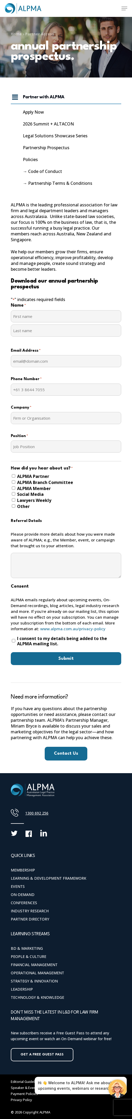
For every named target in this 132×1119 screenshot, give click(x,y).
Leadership (22, 989)
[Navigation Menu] (124, 8)
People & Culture (28, 956)
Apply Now (33, 112)
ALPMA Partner (33, 476)
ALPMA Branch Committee (45, 482)
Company (21, 407)
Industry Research (30, 910)
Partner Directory (30, 919)
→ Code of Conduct (42, 171)
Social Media (30, 494)
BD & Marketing (27, 948)
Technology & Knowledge (37, 997)
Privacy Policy (21, 1099)
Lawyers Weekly (34, 500)
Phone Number (26, 379)
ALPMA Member (34, 488)
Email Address (25, 350)
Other (23, 506)
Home (16, 33)
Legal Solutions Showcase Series (55, 136)
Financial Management (34, 964)
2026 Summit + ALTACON (48, 124)
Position (19, 436)
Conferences (24, 902)
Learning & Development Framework (48, 878)
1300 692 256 (36, 813)
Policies (30, 159)
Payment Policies (24, 1093)
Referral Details (26, 521)
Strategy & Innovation (34, 981)
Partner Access (39, 33)
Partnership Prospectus (46, 148)
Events (18, 886)
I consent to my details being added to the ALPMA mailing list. (62, 641)
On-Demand (22, 894)
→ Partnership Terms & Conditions (57, 183)
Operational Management (37, 972)
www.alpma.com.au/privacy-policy (72, 628)
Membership (23, 870)
